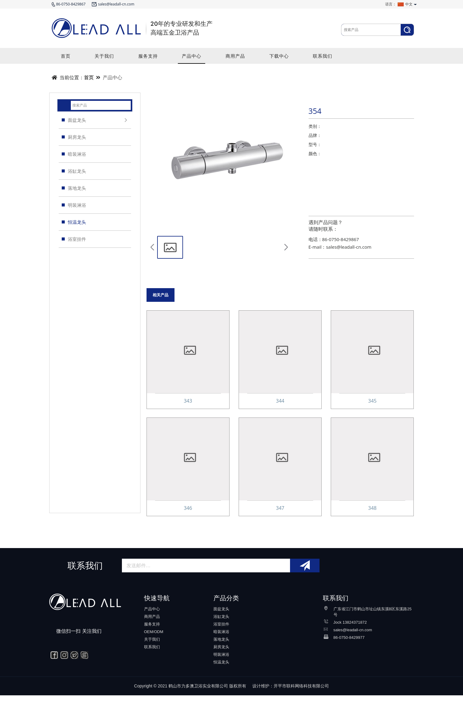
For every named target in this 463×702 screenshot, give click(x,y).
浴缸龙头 (74, 171)
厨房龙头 (74, 137)
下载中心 (279, 58)
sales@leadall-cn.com (352, 636)
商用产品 (235, 58)
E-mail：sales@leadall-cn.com (340, 247)
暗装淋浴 (74, 154)
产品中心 (191, 58)
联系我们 (322, 58)
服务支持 (148, 58)
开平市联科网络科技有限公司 (301, 692)
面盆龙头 (96, 120)
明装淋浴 (74, 205)
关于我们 (104, 58)
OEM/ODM (154, 638)
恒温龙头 (74, 222)
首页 (66, 58)
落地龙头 (74, 188)
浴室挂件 (74, 239)
